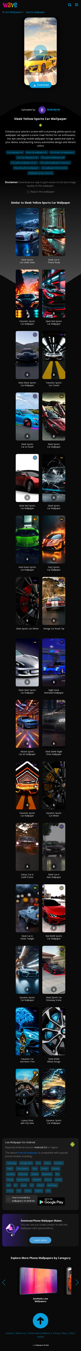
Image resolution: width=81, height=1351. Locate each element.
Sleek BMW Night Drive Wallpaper (53, 753)
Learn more (40, 1240)
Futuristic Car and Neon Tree (27, 1060)
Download (40, 85)
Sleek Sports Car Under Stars (27, 261)
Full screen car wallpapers (62, 152)
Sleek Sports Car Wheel (27, 628)
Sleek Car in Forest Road (54, 261)
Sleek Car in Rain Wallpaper (54, 876)
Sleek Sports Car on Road (27, 445)
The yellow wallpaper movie (24, 162)
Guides (40, 1336)
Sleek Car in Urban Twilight (27, 937)
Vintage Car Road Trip (53, 628)
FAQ (71, 1333)
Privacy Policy (60, 1333)
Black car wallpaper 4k (36, 152)
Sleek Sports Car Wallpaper (54, 445)
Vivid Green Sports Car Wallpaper (27, 568)
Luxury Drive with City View (27, 1121)
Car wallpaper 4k (15, 152)
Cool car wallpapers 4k (27, 157)
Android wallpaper (28, 1152)
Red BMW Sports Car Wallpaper (54, 937)
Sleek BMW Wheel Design (53, 1060)
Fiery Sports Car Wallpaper (54, 568)
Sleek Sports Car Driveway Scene (54, 999)
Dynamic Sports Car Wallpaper (27, 999)
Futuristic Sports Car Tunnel (54, 384)
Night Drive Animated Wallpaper (53, 691)
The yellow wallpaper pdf (52, 157)
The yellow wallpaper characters (55, 162)
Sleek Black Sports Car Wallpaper (27, 384)
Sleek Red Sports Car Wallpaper (54, 322)
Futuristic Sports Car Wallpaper (27, 322)
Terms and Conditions (39, 1333)
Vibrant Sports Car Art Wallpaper (27, 753)
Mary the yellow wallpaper (26, 168)
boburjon (49, 109)
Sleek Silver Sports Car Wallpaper (27, 691)
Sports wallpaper (35, 12)
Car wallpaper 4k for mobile (54, 168)
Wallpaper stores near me (40, 173)
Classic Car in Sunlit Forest (27, 876)
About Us (20, 1333)
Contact (9, 1333)
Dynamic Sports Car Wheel (53, 814)
